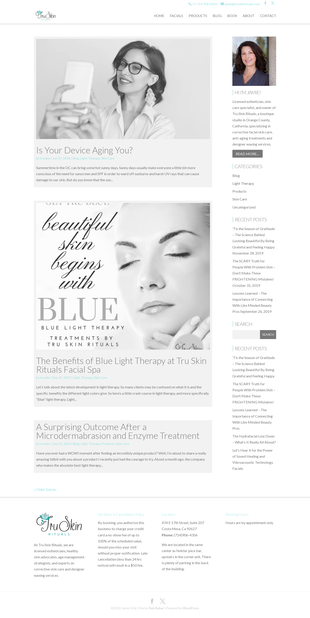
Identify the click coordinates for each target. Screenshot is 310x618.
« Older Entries (45, 489)
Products (198, 16)
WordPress (191, 608)
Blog (217, 16)
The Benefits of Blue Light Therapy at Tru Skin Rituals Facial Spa (121, 364)
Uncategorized (243, 207)
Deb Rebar (156, 608)
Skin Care (107, 158)
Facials (176, 16)
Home (159, 16)
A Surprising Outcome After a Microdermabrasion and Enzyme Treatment (118, 431)
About (248, 16)
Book (232, 16)
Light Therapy (90, 158)
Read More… (247, 154)
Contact (268, 16)
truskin (45, 158)
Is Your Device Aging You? (84, 150)
